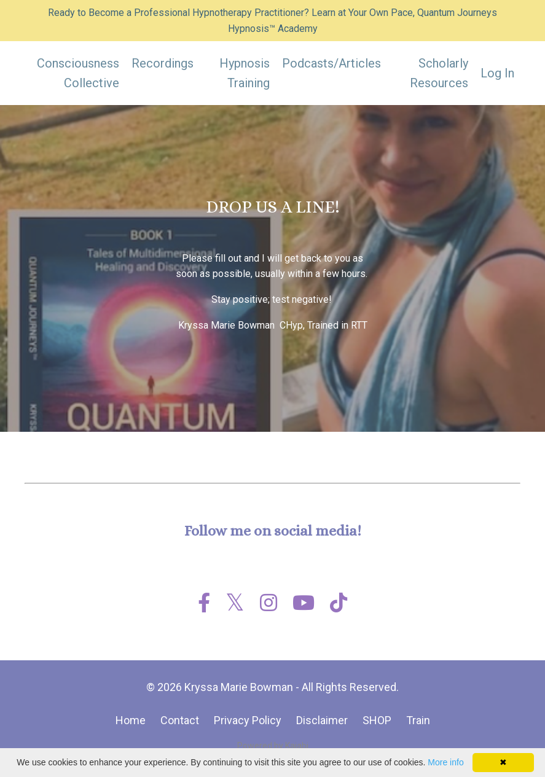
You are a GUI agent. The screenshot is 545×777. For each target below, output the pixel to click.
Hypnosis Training (244, 73)
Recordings (162, 63)
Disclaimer (322, 720)
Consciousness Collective (78, 73)
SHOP (377, 720)
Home (131, 720)
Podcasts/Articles (331, 63)
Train (418, 720)
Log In (497, 73)
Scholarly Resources (439, 73)
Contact (179, 720)
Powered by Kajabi (272, 746)
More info (445, 762)
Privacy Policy (247, 720)
